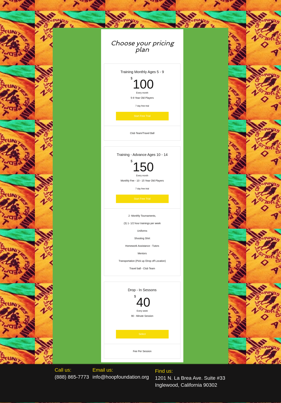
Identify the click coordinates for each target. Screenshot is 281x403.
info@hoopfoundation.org (120, 377)
